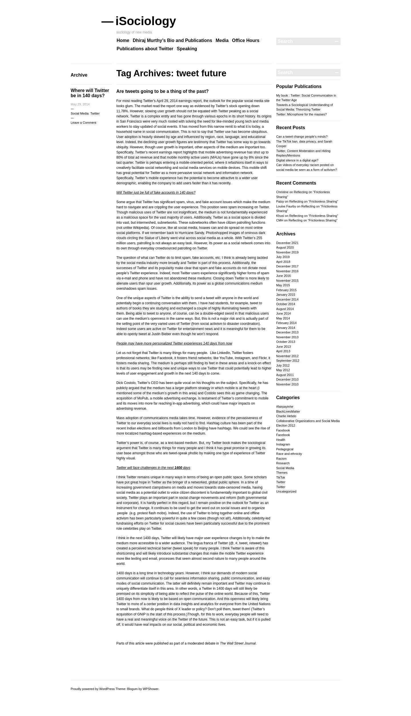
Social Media (80, 113)
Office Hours (245, 40)
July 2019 (283, 257)
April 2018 (283, 261)
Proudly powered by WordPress (93, 689)
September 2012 (287, 360)
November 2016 (287, 271)
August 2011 (285, 375)
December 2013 (287, 332)
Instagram (283, 444)
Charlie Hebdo (286, 416)
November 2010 (287, 384)
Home (123, 40)
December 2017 (287, 266)
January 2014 (285, 327)
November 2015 (287, 280)
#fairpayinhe (284, 406)
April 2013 (283, 351)
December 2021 (287, 243)
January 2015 (285, 294)
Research (283, 463)
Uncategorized (286, 491)
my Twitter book (218, 443)
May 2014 (283, 318)
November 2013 (287, 337)
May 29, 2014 (80, 104)
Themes (282, 472)
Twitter (94, 113)
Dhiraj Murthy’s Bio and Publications (172, 40)
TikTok (280, 477)
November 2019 (287, 252)
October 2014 (285, 304)
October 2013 (285, 341)
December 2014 (287, 299)
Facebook (283, 430)
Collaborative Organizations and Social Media (308, 421)
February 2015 (286, 290)
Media (222, 40)
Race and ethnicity (289, 453)
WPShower (150, 689)
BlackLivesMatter (288, 411)
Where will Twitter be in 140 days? (90, 93)
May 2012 (283, 370)
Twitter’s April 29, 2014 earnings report (172, 101)
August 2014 (285, 309)
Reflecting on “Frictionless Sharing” (313, 201)
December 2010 (287, 379)
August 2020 (285, 247)
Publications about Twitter (145, 48)
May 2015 (283, 285)
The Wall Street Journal (237, 643)
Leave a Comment (83, 122)
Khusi (280, 215)
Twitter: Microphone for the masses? (301, 114)
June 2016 (283, 275)
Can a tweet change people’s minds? (302, 136)
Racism (281, 458)
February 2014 (286, 323)
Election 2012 (285, 425)
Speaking (187, 48)
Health (280, 439)
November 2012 (287, 356)
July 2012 (283, 365)
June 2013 (283, 346)
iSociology (146, 21)
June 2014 (283, 313)
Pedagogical (285, 449)
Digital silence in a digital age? (297, 160)
